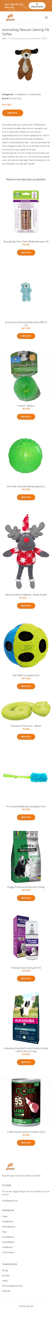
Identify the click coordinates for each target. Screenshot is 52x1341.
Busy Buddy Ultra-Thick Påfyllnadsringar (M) (26, 241)
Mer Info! (12, 113)
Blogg (5, 1270)
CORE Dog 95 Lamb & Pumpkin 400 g (26, 1132)
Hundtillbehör (21, 94)
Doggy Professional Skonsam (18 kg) (26, 887)
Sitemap (6, 1291)
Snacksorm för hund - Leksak (26, 726)
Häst (4, 1231)
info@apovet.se (9, 1200)
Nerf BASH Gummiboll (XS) (26, 675)
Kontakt (6, 1275)
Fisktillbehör (8, 1221)
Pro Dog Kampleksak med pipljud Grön (26, 806)
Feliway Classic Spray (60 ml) (26, 967)
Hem (4, 38)
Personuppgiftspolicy (12, 1285)
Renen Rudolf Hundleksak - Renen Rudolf (26, 594)
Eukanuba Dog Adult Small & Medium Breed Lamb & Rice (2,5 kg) (26, 1050)
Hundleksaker (34, 94)
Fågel (4, 1216)
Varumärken (8, 1252)
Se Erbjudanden (37, 5)
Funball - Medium (26, 405)
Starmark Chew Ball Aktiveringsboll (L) (26, 486)
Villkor (5, 1280)
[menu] (46, 18)
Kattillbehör (7, 1247)
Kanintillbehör (8, 1226)
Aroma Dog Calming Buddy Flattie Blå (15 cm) (26, 324)
